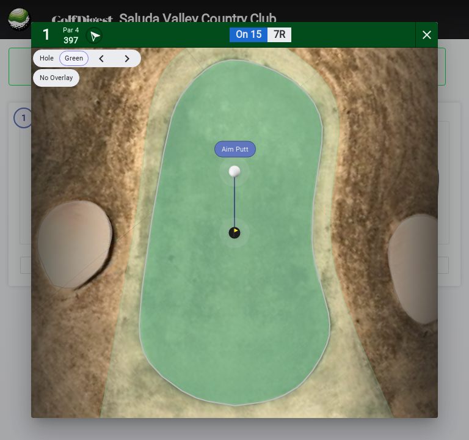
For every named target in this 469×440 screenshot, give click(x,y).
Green (74, 58)
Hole (47, 58)
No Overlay (56, 78)
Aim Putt (235, 149)
